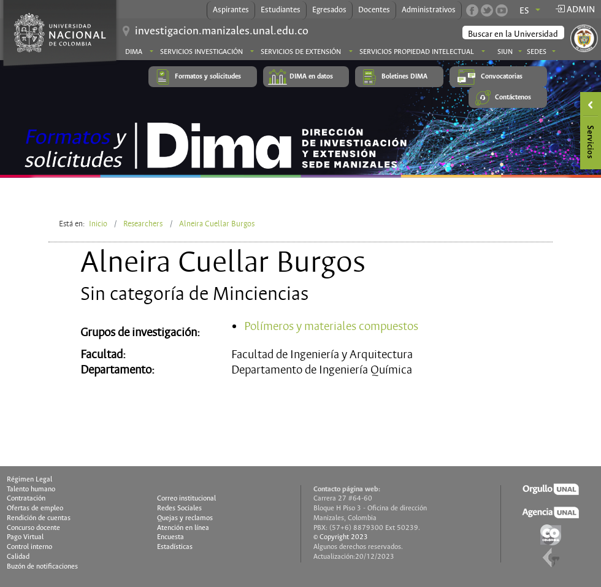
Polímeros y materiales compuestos (331, 326)
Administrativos (429, 10)
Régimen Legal (29, 479)
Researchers (143, 224)
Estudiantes (280, 10)
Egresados (329, 10)
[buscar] (514, 34)
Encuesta (170, 537)
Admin (575, 10)
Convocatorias (502, 76)
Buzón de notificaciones (42, 566)
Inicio (98, 224)
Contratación (26, 498)
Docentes (374, 10)
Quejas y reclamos (185, 518)
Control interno (29, 547)
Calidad (18, 557)
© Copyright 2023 (340, 537)
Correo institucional (186, 498)
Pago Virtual (25, 537)
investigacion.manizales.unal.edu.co (221, 31)
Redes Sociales (179, 508)
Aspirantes (231, 10)
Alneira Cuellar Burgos (217, 224)
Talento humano (31, 489)
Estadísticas (175, 547)
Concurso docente (33, 528)
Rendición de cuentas (39, 518)
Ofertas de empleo (35, 508)
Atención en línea (183, 528)
